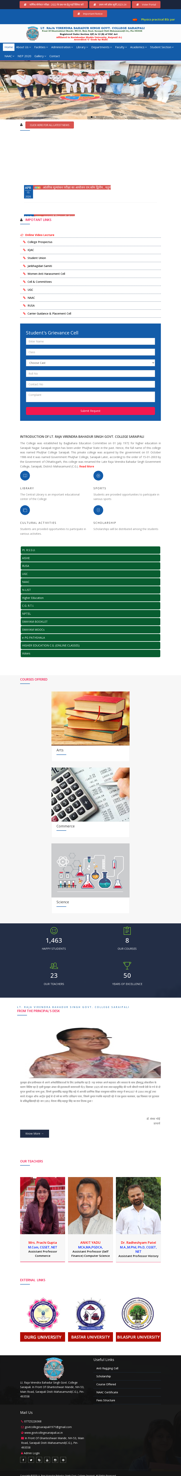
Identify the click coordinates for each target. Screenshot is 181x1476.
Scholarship (103, 1376)
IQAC (31, 250)
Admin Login (32, 1453)
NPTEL (26, 613)
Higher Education (33, 598)
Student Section (162, 47)
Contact (54, 56)
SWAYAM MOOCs (33, 629)
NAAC (9, 56)
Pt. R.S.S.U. (28, 550)
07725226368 (32, 1421)
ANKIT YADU (90, 1242)
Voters (26, 653)
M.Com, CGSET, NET (42, 1247)
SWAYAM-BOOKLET (35, 621)
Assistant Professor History (138, 1256)
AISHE (26, 558)
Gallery (40, 56)
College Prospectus (40, 242)
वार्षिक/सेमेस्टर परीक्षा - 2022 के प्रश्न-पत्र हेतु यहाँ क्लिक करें (53, 4)
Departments (101, 47)
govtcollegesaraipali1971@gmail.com (48, 1427)
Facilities (41, 47)
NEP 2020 (24, 56)
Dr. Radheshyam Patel (138, 1242)
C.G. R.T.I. (28, 605)
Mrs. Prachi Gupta (42, 1242)
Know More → (34, 1133)
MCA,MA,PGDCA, (90, 1247)
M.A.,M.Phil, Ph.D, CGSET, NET (138, 1249)
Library (82, 47)
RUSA (31, 305)
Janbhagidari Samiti (40, 266)
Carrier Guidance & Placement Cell (49, 313)
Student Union (37, 258)
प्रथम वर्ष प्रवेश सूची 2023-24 (110, 4)
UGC (30, 290)
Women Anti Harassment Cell (46, 274)
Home (8, 47)
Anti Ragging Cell (107, 1368)
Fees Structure (105, 1400)
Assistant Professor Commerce (42, 1253)
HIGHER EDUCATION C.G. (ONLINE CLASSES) (51, 645)
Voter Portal (146, 4)
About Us (23, 47)
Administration (62, 47)
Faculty (121, 47)
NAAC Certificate (107, 1392)
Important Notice (90, 13)
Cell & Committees (40, 282)
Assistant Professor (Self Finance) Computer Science (90, 1253)
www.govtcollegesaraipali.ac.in (43, 1432)
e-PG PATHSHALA (33, 637)
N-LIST (26, 590)
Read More (86, 466)
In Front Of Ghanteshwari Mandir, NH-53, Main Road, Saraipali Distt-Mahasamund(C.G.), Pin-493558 (52, 1442)
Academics (138, 47)
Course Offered (106, 1384)
